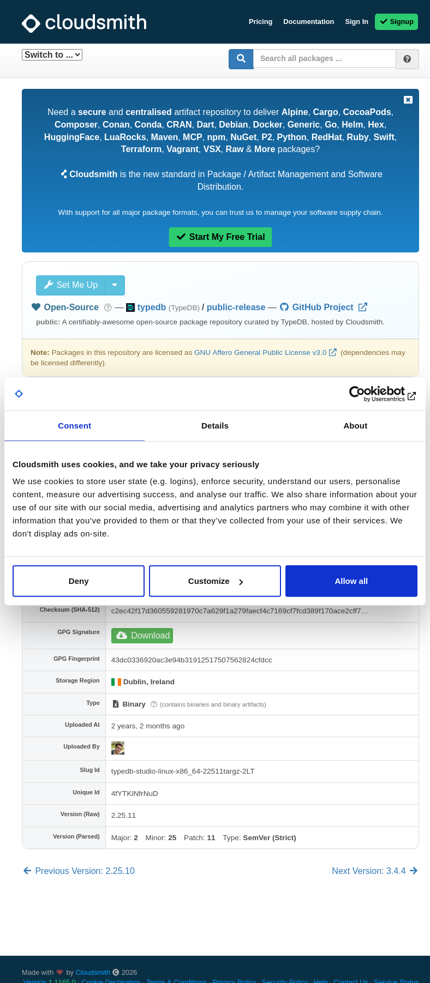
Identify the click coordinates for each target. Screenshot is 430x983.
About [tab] (355, 425)
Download (143, 635)
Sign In (356, 21)
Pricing (260, 21)
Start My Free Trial (220, 237)
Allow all (351, 581)
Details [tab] (215, 425)
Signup (396, 21)
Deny (79, 581)
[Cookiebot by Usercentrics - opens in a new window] (369, 393)
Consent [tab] (74, 425)
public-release (236, 307)
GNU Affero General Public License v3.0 (260, 352)
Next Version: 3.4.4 (375, 871)
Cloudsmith (93, 972)
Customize (215, 581)
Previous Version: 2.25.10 (78, 871)
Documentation (308, 21)
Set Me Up (70, 285)
